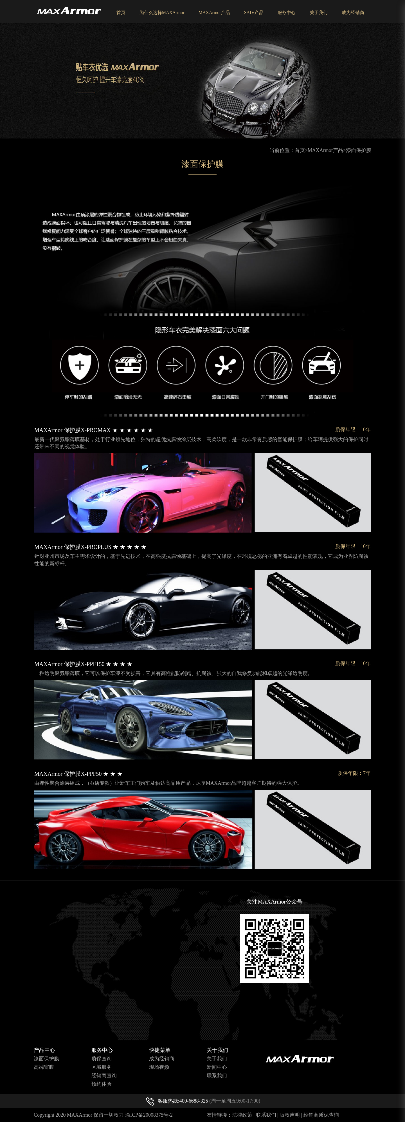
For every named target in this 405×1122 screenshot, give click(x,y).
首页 (120, 12)
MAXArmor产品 (214, 12)
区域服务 (101, 1067)
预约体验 (101, 1084)
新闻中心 (217, 1067)
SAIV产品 (254, 12)
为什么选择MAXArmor (162, 12)
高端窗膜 (44, 1067)
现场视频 (159, 1067)
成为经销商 (353, 12)
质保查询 (101, 1058)
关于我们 (319, 12)
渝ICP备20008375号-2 (149, 1115)
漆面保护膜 (358, 150)
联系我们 (217, 1075)
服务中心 (287, 12)
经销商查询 (104, 1075)
